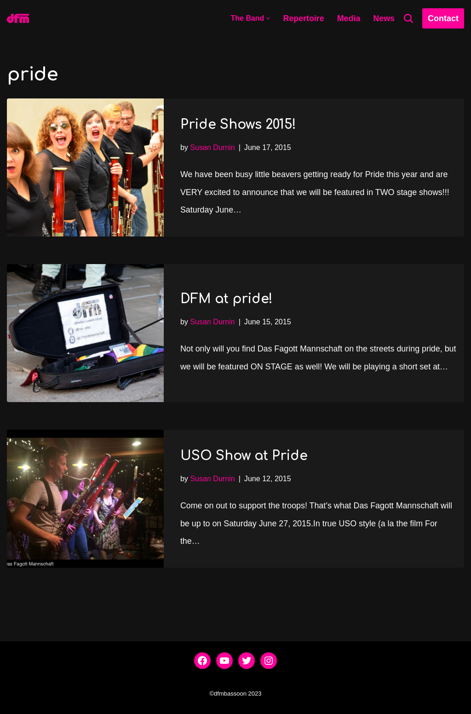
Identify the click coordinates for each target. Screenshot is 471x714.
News (384, 18)
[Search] (408, 18)
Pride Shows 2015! (238, 123)
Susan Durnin (213, 146)
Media (348, 18)
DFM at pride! (226, 289)
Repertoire (303, 18)
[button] (268, 18)
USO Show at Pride (244, 455)
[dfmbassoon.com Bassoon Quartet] (18, 18)
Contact (443, 18)
